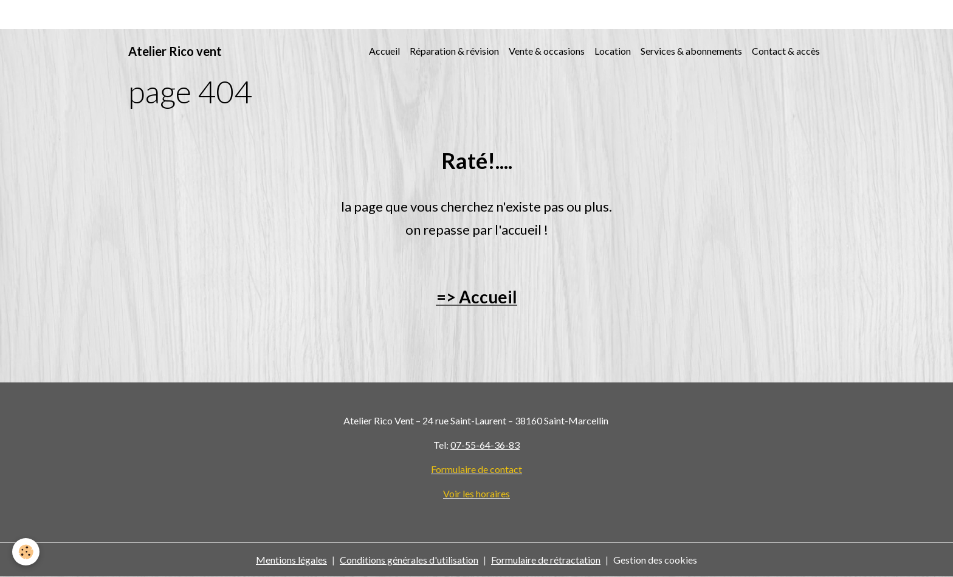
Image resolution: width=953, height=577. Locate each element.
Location (612, 51)
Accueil (384, 51)
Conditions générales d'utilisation (409, 559)
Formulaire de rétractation (545, 559)
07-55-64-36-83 (485, 445)
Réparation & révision (454, 51)
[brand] (175, 51)
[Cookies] (26, 551)
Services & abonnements (691, 51)
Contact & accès (786, 51)
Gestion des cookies (655, 559)
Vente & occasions (547, 51)
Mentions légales (291, 559)
